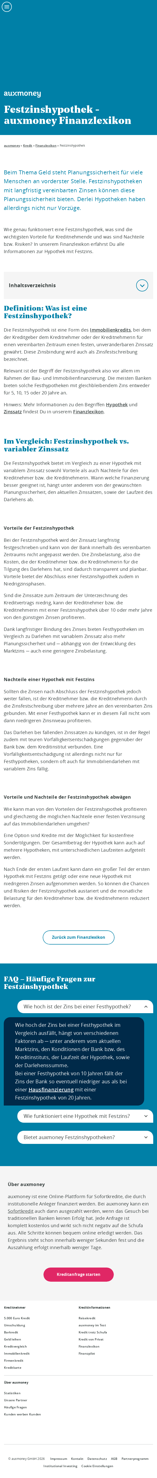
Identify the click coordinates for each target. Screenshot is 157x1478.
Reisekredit (87, 1318)
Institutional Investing (60, 1466)
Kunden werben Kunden (22, 1414)
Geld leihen (12, 1339)
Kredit (27, 145)
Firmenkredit (13, 1360)
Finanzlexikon (45, 145)
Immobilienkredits (110, 330)
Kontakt (77, 1459)
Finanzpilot (87, 1353)
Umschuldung (14, 1325)
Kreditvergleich (15, 1346)
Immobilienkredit (17, 1353)
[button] (142, 285)
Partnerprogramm (135, 1459)
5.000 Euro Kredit (17, 1318)
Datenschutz (97, 1459)
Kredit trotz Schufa (93, 1332)
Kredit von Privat (91, 1339)
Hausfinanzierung (51, 1089)
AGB (114, 1459)
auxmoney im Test (92, 1325)
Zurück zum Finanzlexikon (78, 937)
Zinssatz (13, 412)
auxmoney (12, 145)
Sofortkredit (20, 1211)
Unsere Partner (15, 1400)
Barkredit (11, 1332)
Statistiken (12, 1393)
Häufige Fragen (15, 1407)
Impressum (58, 1459)
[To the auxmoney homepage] (22, 95)
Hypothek (117, 404)
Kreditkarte (12, 1367)
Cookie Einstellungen (97, 1466)
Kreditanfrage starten (78, 1274)
